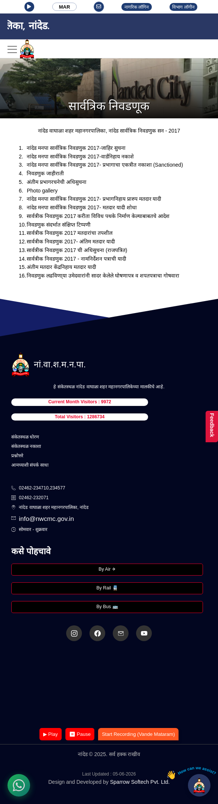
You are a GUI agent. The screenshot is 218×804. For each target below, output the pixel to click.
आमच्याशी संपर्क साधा (29, 465)
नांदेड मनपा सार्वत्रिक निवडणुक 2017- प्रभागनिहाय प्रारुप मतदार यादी (94, 199)
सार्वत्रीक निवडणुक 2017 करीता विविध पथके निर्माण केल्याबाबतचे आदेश (98, 216)
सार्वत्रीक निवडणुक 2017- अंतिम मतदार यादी (71, 242)
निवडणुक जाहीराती (45, 173)
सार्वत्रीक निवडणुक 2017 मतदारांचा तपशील (69, 233)
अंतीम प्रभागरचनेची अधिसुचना (56, 182)
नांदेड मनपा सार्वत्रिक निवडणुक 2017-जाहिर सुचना (76, 148)
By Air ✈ (106, 569)
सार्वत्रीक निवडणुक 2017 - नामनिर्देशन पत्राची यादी (76, 259)
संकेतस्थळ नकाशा (26, 446)
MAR (64, 7)
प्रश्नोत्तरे (17, 455)
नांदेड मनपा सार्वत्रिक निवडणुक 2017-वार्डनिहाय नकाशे (80, 157)
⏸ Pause (80, 734)
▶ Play (50, 734)
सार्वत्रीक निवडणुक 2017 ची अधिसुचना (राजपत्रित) (77, 250)
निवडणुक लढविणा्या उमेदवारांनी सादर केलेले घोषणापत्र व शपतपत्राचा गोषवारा (103, 276)
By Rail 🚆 (107, 588)
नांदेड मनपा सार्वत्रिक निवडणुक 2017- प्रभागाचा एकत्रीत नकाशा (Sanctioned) (105, 165)
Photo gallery (42, 191)
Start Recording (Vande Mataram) (138, 734)
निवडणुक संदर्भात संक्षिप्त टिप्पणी (59, 225)
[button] (29, 7)
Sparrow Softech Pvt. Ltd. (140, 782)
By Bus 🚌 (107, 606)
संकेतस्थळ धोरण (25, 437)
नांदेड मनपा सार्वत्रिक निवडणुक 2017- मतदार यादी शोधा (81, 207)
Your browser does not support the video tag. (109, 685)
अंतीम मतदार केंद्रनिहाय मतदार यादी (61, 267)
